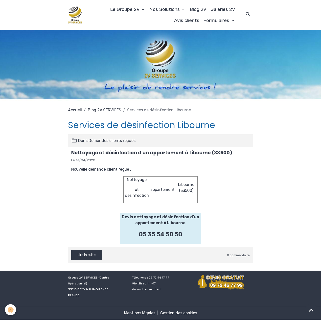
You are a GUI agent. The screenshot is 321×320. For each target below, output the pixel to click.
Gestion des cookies (178, 313)
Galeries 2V (222, 9)
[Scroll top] (311, 310)
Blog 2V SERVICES (104, 110)
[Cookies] (10, 309)
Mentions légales (139, 313)
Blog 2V (198, 9)
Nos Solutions (165, 9)
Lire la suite (87, 255)
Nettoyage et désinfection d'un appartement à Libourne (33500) (151, 152)
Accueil (75, 110)
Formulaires (216, 20)
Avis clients (186, 20)
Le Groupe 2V (125, 9)
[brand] (75, 15)
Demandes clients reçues (112, 140)
